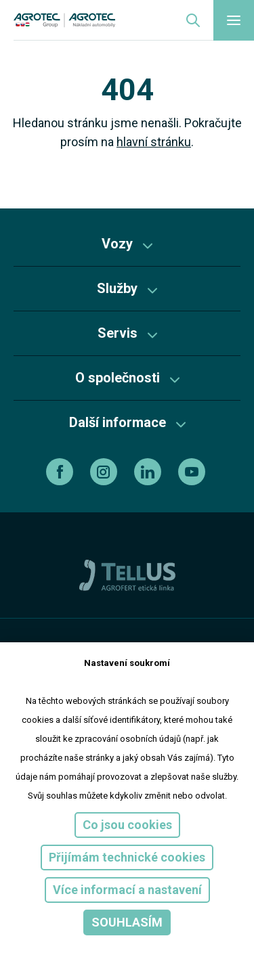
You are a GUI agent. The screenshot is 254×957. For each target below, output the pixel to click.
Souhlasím (127, 922)
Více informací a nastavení (127, 890)
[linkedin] (149, 471)
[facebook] (61, 471)
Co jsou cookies (127, 825)
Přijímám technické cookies (127, 857)
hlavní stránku (154, 142)
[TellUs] (127, 575)
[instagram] (105, 471)
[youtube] (193, 471)
